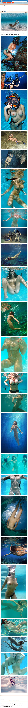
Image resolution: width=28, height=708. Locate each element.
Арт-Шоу (5, 5)
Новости (2, 5)
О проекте (17, 700)
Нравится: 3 (20, 695)
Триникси (5, 11)
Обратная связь (12, 700)
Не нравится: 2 (25, 695)
